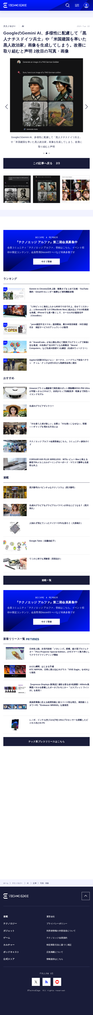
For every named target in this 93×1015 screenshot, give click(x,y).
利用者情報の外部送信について (61, 931)
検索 (68, 5)
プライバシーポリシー (56, 923)
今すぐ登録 (46, 337)
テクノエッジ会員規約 (56, 938)
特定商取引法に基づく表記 (59, 945)
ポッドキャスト (11, 952)
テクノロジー (10, 923)
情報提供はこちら (54, 959)
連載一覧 (46, 655)
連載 (5, 916)
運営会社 (50, 916)
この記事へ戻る (46, 180)
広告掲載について (54, 952)
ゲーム (6, 938)
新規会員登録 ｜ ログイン (86, 5)
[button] (6, 123)
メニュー (77, 5)
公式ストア (9, 959)
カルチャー (9, 945)
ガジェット (9, 931)
